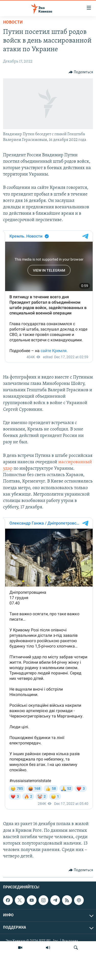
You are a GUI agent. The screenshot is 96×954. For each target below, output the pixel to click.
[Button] (81, 72)
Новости (13, 22)
